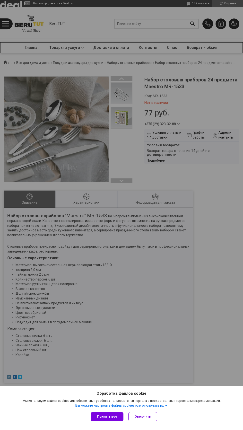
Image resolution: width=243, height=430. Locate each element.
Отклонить (143, 416)
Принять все (107, 416)
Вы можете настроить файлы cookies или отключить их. (120, 405)
